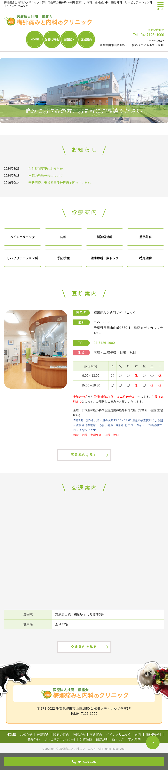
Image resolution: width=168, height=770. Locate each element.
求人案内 (134, 739)
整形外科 (145, 237)
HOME (35, 39)
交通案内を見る (84, 646)
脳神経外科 (104, 237)
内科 (63, 237)
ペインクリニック (22, 237)
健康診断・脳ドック (105, 258)
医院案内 (69, 39)
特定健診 (145, 258)
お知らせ (26, 734)
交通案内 (86, 39)
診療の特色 (52, 39)
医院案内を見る (84, 455)
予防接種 (63, 258)
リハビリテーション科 (22, 258)
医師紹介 (79, 734)
